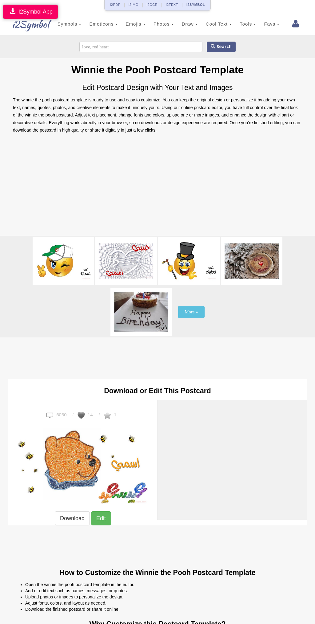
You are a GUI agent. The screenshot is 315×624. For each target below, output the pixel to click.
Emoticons (97, 24)
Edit (101, 518)
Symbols (63, 24)
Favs (265, 24)
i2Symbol (25, 24)
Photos (157, 24)
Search (221, 47)
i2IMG (133, 4)
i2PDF (115, 4)
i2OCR (152, 4)
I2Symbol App (30, 11)
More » (191, 311)
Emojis (129, 24)
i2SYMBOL (195, 4)
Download (72, 518)
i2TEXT (172, 4)
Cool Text (212, 24)
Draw (183, 24)
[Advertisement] (157, 186)
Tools (241, 24)
